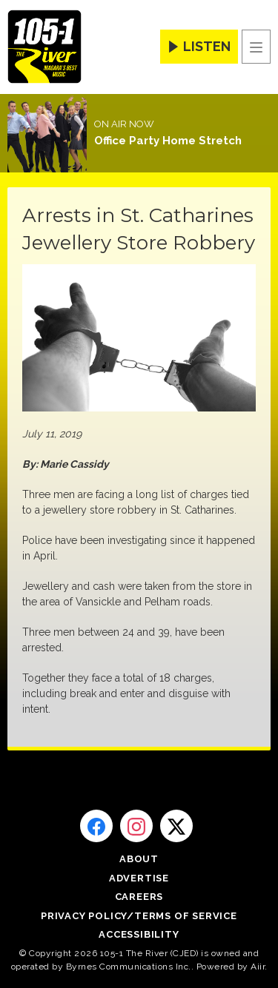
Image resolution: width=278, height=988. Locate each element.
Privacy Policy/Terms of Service (139, 915)
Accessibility (139, 934)
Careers (139, 896)
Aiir (258, 966)
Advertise (139, 878)
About (139, 858)
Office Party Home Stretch (168, 140)
